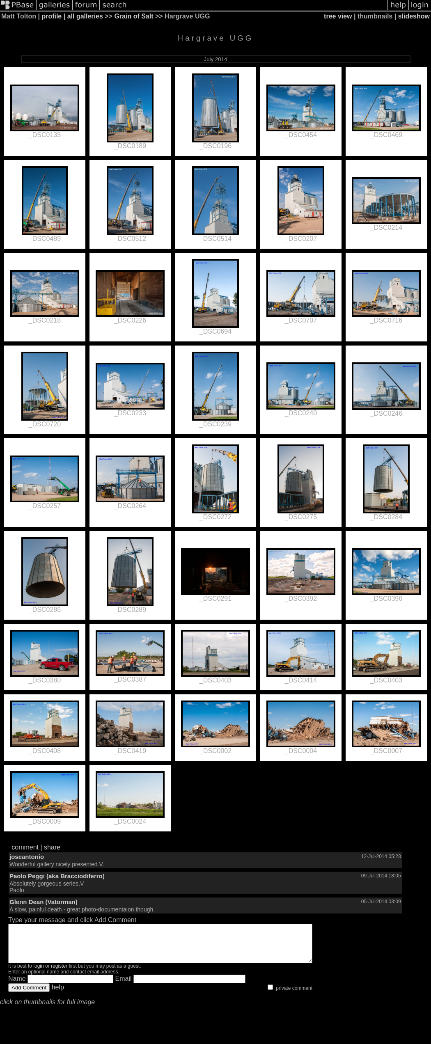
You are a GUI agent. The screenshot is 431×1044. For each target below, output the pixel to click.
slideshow (414, 16)
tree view (338, 16)
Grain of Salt (133, 16)
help (58, 994)
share (52, 847)
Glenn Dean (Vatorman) (43, 901)
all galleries (85, 16)
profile (51, 16)
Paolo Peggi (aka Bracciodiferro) (57, 875)
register (59, 973)
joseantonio (26, 856)
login (38, 973)
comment (25, 847)
